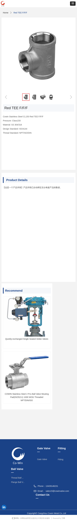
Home (5, 12)
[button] (73, 3)
